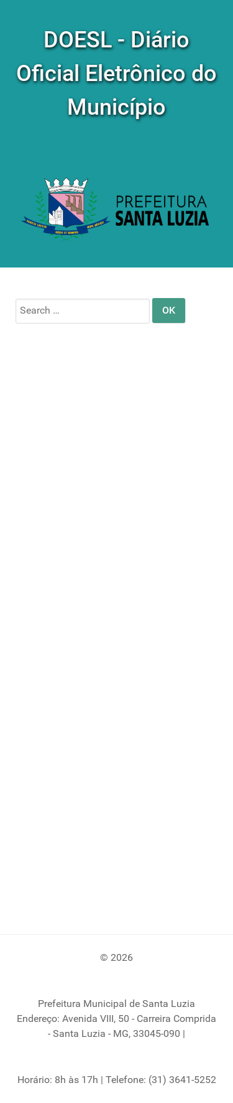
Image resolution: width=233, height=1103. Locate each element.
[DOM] (116, 210)
